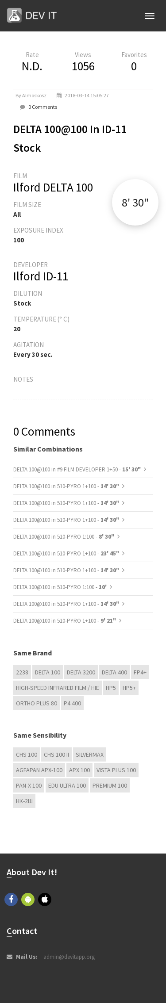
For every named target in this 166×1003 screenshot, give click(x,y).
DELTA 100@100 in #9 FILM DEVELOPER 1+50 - (77, 469)
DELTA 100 (47, 672)
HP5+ (129, 688)
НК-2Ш (24, 801)
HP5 (111, 688)
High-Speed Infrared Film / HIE (57, 688)
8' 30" (135, 202)
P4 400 (72, 703)
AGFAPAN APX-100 (39, 770)
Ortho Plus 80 (36, 703)
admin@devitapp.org (69, 957)
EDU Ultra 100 (67, 785)
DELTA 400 (114, 672)
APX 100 (79, 770)
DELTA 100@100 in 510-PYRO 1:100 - (63, 536)
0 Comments (42, 106)
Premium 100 (110, 785)
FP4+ (140, 672)
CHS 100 (26, 754)
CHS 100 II (56, 754)
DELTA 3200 (81, 672)
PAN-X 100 (29, 785)
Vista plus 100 (116, 770)
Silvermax (90, 754)
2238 (22, 672)
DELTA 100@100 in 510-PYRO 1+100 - (66, 486)
